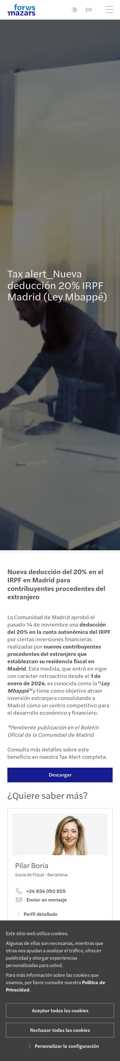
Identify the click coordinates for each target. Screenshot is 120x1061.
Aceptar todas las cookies (60, 1010)
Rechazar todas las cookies (60, 1029)
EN (89, 9)
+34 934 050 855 (40, 898)
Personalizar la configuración (62, 1045)
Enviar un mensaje (41, 907)
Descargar (57, 774)
